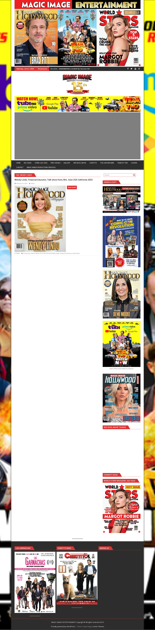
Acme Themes (98, 626)
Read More (72, 187)
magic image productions (63, 253)
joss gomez (26, 253)
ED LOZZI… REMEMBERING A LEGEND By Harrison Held (71, 69)
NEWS (18, 253)
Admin (32, 183)
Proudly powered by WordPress (63, 626)
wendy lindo (76, 253)
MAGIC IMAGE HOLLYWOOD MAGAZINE (43, 253)
